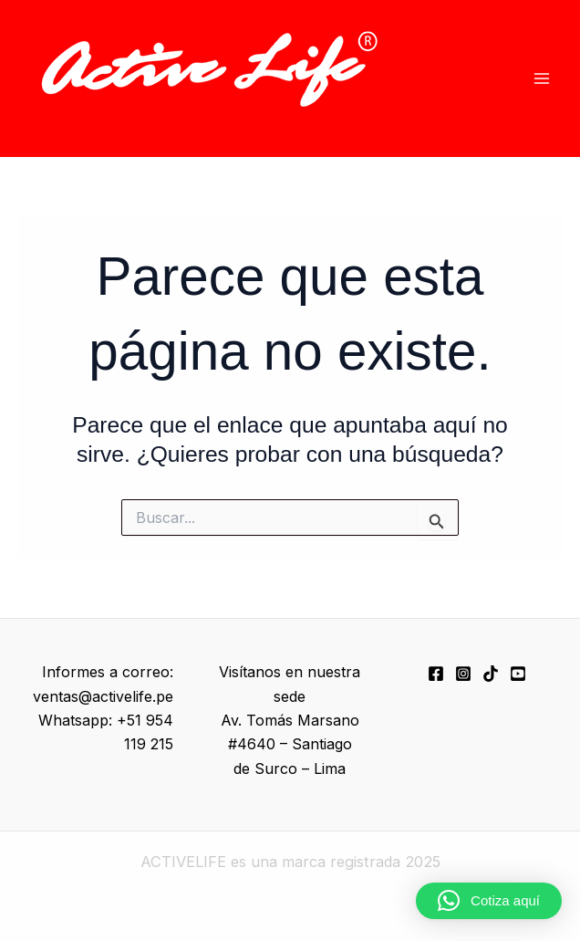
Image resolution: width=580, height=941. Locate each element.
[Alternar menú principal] (541, 78)
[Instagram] (463, 673)
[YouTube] (518, 673)
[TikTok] (490, 673)
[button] (489, 901)
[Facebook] (436, 673)
